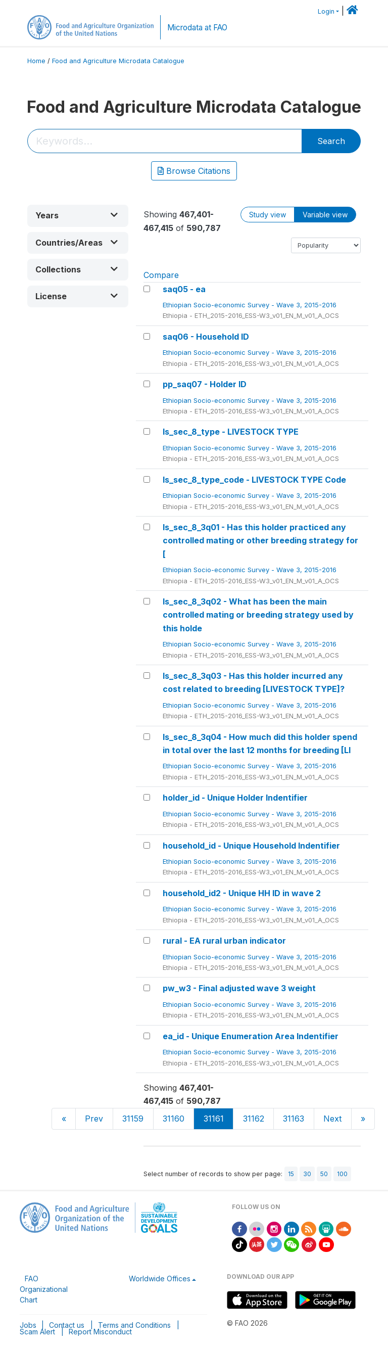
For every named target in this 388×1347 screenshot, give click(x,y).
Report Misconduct (100, 1331)
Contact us (66, 1325)
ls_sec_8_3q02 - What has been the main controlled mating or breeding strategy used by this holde (258, 614)
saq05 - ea (184, 289)
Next (332, 1118)
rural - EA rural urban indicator (224, 941)
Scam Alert (37, 1331)
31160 (173, 1118)
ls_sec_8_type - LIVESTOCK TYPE (231, 432)
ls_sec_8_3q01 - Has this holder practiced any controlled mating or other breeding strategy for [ (260, 540)
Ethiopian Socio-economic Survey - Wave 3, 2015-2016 (250, 305)
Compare (161, 275)
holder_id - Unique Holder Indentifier (235, 798)
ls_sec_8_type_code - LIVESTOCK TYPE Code (254, 480)
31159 (132, 1118)
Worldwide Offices (159, 1278)
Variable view (325, 214)
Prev (94, 1118)
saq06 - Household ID (206, 337)
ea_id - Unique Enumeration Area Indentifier (250, 1036)
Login (326, 11)
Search (331, 141)
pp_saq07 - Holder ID (205, 384)
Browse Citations (194, 171)
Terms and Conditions (134, 1325)
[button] (77, 215)
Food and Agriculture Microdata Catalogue (118, 61)
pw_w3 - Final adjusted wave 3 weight (239, 988)
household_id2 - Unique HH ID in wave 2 (242, 893)
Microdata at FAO (197, 27)
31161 (214, 1118)
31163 (293, 1118)
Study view (267, 214)
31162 (253, 1118)
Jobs (28, 1325)
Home (36, 61)
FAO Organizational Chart (44, 1289)
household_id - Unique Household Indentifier (251, 846)
